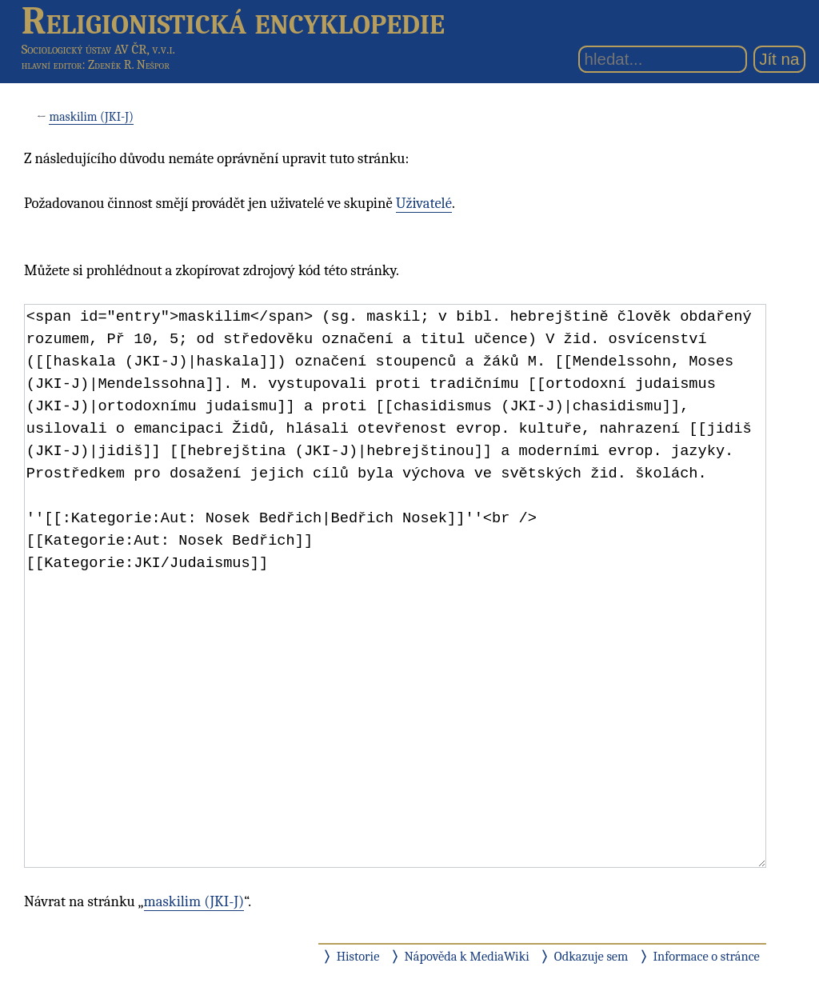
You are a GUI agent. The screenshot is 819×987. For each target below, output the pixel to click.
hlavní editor (52, 65)
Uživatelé (424, 203)
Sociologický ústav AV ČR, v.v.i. (98, 49)
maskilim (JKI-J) (91, 117)
